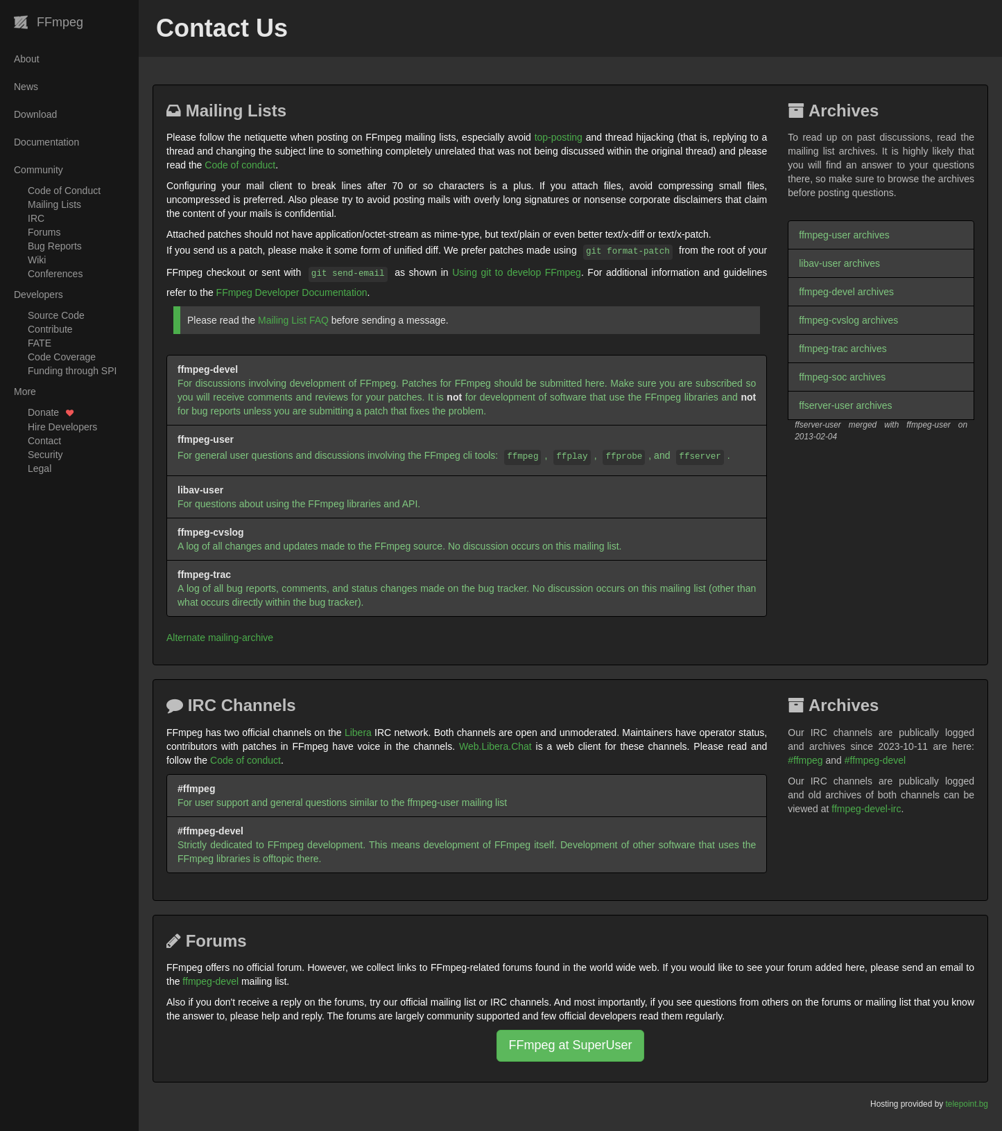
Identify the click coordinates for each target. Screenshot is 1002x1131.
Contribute (50, 329)
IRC (36, 218)
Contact (44, 440)
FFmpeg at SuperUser (570, 1045)
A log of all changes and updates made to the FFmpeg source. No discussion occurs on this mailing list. (399, 539)
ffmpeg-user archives (844, 234)
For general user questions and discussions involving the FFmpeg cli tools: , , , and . (454, 449)
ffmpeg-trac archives (843, 348)
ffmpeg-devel (210, 981)
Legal (39, 468)
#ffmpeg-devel (875, 760)
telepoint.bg (967, 1104)
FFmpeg (48, 22)
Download (35, 114)
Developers (38, 294)
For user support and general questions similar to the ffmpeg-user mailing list (342, 795)
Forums (44, 232)
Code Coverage (62, 356)
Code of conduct (240, 164)
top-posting (558, 137)
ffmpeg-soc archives (842, 377)
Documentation (46, 142)
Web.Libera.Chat (495, 746)
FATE (39, 343)
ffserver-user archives (845, 405)
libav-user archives (839, 263)
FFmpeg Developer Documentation (292, 292)
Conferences (55, 273)
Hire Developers (62, 426)
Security (45, 454)
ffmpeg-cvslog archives (848, 320)
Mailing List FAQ (293, 320)
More (25, 391)
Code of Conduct (64, 190)
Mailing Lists (54, 204)
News (26, 86)
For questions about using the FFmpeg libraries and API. (299, 496)
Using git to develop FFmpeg (516, 272)
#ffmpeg (805, 760)
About (27, 58)
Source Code (56, 315)
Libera (358, 732)
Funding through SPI (72, 370)
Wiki (37, 259)
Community (38, 169)
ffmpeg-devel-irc (866, 808)
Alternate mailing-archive (219, 637)
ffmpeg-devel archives (846, 291)
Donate (51, 412)
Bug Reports (55, 246)
